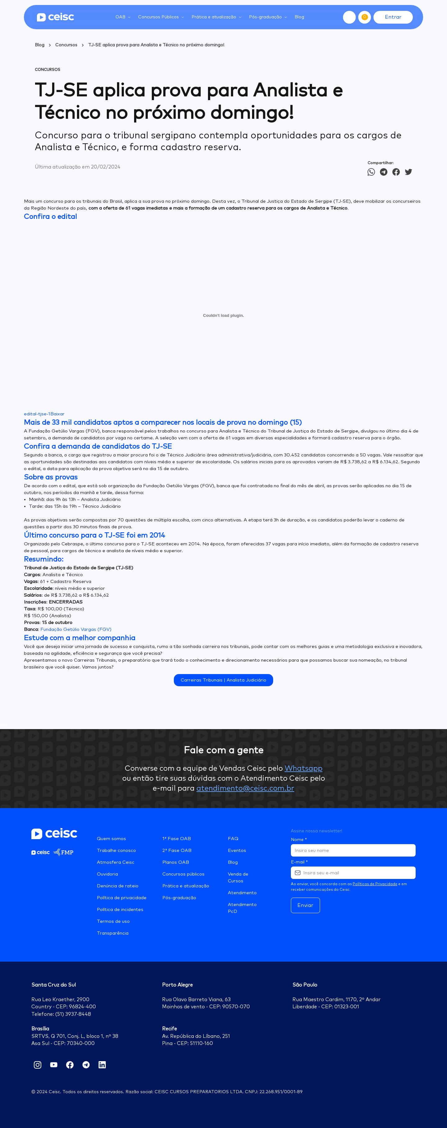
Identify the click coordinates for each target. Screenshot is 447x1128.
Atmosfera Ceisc (115, 862)
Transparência (113, 933)
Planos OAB (175, 862)
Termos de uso (113, 921)
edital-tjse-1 (37, 414)
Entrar (393, 17)
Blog (299, 17)
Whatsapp (304, 768)
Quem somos (111, 838)
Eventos (237, 850)
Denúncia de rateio (117, 886)
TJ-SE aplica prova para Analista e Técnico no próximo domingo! (156, 45)
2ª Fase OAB (177, 850)
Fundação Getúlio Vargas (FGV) (75, 629)
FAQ (233, 838)
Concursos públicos (183, 874)
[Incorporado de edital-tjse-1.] (223, 315)
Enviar (305, 905)
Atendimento (242, 892)
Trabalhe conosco (116, 850)
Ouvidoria (107, 874)
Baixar (57, 414)
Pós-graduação (179, 897)
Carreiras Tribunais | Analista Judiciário (223, 680)
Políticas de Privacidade (375, 884)
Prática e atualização (185, 886)
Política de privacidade (122, 897)
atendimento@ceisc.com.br (245, 788)
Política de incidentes (120, 909)
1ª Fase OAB (176, 838)
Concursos (66, 45)
